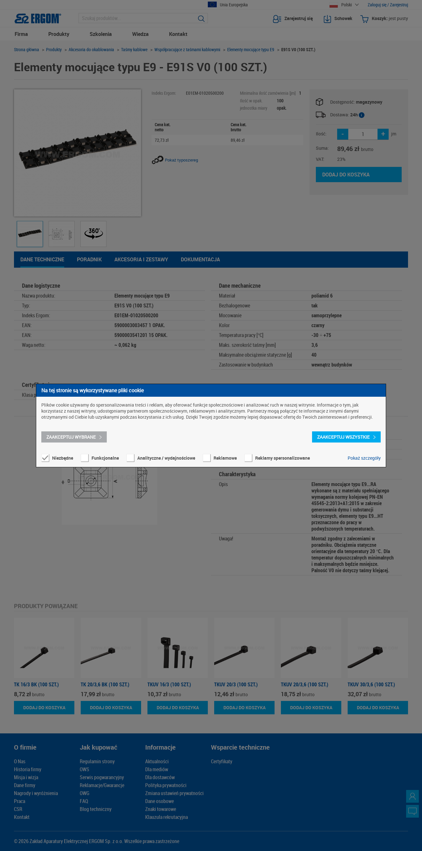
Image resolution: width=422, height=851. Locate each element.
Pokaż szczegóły (364, 458)
